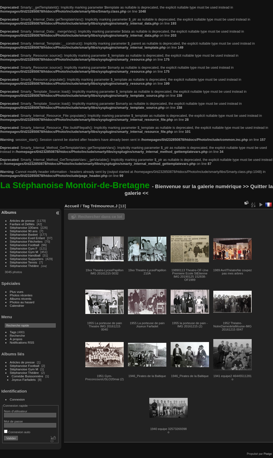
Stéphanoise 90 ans (24, 231)
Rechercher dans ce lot (100, 216)
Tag (85, 206)
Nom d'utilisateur (15, 411)
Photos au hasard (22, 302)
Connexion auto (17, 432)
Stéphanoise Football (24, 245)
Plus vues (16, 291)
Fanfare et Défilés (22, 224)
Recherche (17, 335)
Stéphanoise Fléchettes (26, 241)
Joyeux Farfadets (24, 379)
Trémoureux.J (104, 206)
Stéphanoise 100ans (24, 227)
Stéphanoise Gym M (24, 252)
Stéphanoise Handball (25, 255)
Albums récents (20, 298)
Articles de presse (22, 220)
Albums (8, 212)
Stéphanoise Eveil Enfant (27, 238)
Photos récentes (21, 295)
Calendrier (17, 305)
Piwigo (268, 453)
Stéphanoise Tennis (23, 262)
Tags (13, 332)
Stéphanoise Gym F (24, 248)
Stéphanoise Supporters (26, 259)
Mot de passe (13, 421)
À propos (16, 339)
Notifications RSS (22, 342)
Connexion (17, 399)
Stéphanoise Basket (24, 234)
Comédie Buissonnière (27, 376)
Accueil (72, 206)
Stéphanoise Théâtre (24, 265)
